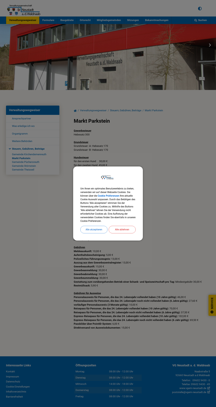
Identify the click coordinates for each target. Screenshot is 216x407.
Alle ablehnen (122, 229)
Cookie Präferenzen (108, 195)
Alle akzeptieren (94, 229)
